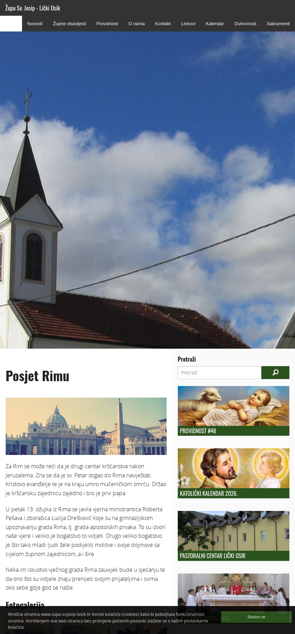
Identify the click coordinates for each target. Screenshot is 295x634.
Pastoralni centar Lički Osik (212, 555)
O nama (136, 23)
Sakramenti (278, 23)
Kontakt (162, 23)
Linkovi (188, 23)
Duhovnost (245, 23)
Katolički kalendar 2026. (208, 493)
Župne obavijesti (69, 23)
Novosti (34, 23)
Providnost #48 (198, 431)
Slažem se (256, 617)
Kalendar (215, 23)
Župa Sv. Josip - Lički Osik (32, 7)
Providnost (107, 23)
